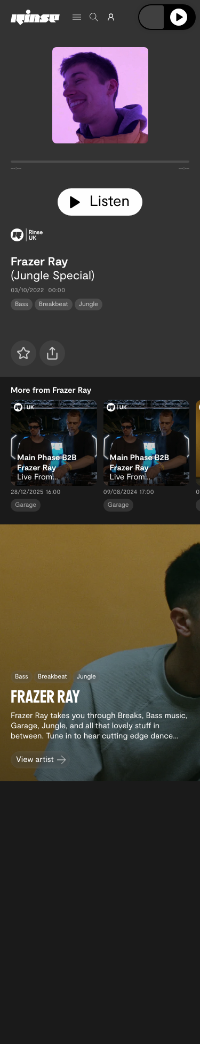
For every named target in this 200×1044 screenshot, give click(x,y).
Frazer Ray (39, 261)
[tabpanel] (100, 163)
